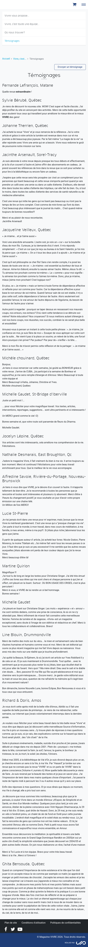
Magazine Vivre (13, 4)
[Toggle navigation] (83, 4)
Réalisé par (70, 943)
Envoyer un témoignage (70, 67)
